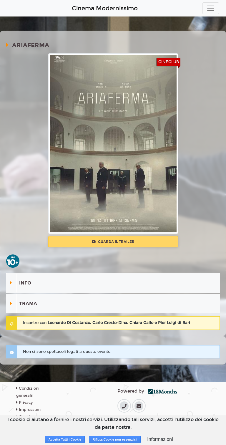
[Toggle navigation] (210, 8)
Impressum (28, 409)
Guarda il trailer (113, 242)
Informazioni (160, 439)
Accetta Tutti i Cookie (64, 439)
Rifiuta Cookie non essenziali (114, 439)
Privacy (24, 402)
